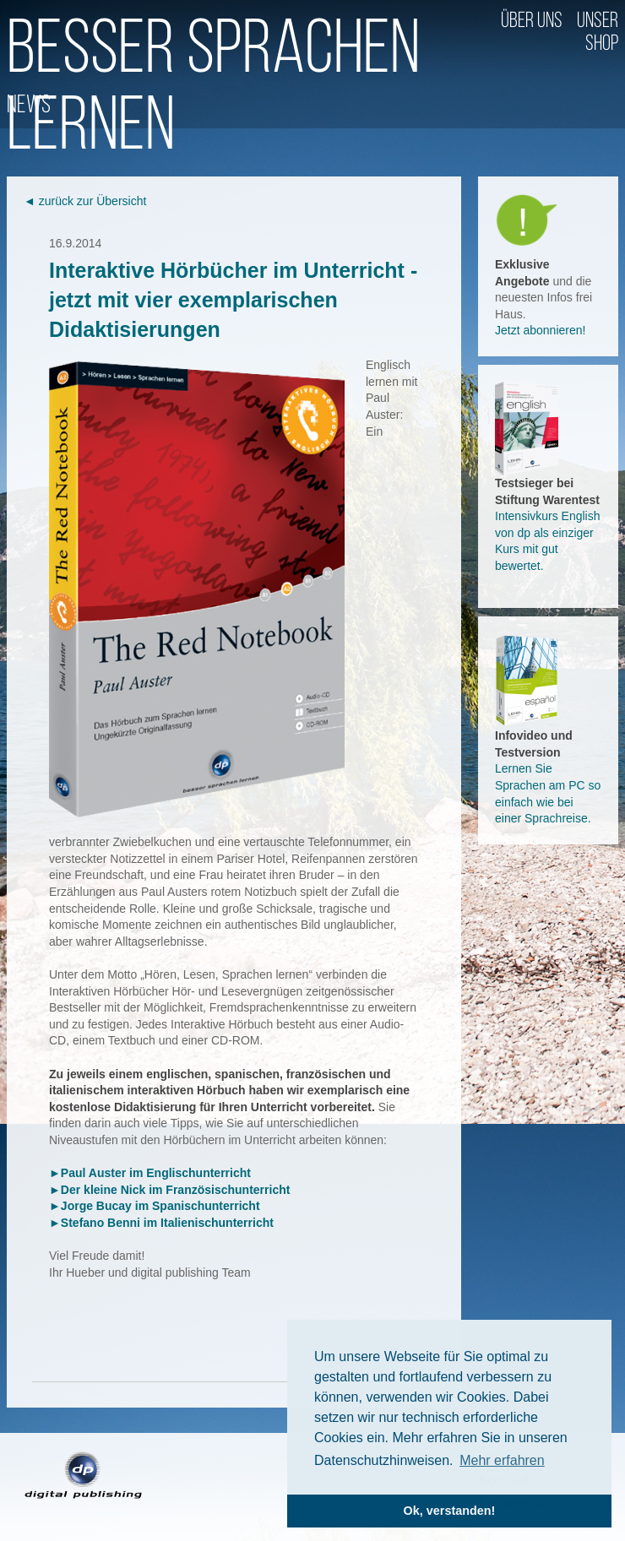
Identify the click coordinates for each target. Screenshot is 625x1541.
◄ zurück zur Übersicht (85, 201)
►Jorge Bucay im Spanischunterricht (154, 1206)
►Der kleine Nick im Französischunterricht (169, 1189)
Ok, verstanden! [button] (450, 1510)
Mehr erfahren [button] (502, 1460)
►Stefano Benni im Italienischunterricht (161, 1222)
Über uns (531, 21)
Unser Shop (597, 33)
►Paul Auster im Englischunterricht (150, 1173)
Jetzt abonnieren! (540, 330)
